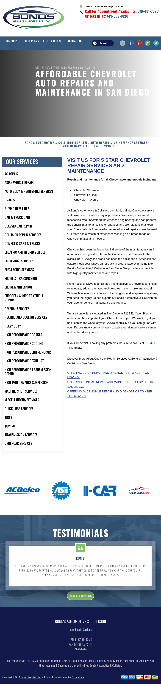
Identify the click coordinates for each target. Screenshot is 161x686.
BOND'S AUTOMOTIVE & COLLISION (49, 146)
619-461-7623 (148, 11)
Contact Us (75, 41)
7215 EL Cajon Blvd (62, 68)
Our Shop (11, 41)
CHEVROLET (107, 149)
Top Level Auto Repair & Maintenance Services (111, 146)
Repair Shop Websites (30, 682)
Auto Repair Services (80, 634)
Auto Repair (32, 41)
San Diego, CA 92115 (84, 68)
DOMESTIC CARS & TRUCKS (78, 149)
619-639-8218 (117, 16)
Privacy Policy (78, 682)
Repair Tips (54, 41)
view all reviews (80, 600)
